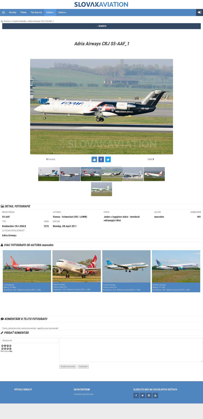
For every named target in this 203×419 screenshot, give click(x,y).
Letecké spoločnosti (83, 394)
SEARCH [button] (101, 26)
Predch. (52, 159)
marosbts (159, 216)
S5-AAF (6, 216)
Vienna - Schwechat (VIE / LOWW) (70, 216)
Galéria (50, 12)
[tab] (101, 26)
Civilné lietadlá (19, 21)
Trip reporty (36, 12)
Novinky (12, 12)
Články (23, 12)
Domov (7, 21)
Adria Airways (9, 235)
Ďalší (150, 159)
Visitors (62, 12)
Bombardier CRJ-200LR (14, 226)
